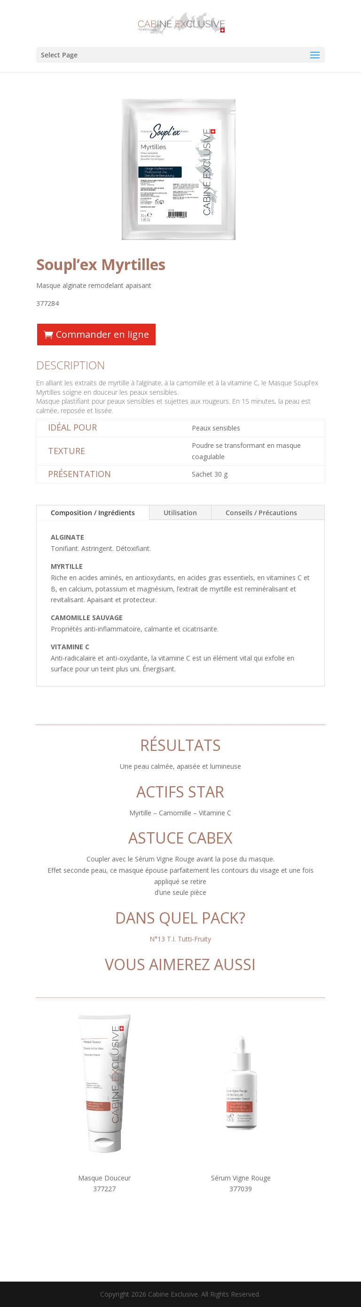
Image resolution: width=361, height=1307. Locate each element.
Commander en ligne (102, 334)
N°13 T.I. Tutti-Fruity (180, 938)
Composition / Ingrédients (93, 512)
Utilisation (180, 512)
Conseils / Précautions (261, 512)
